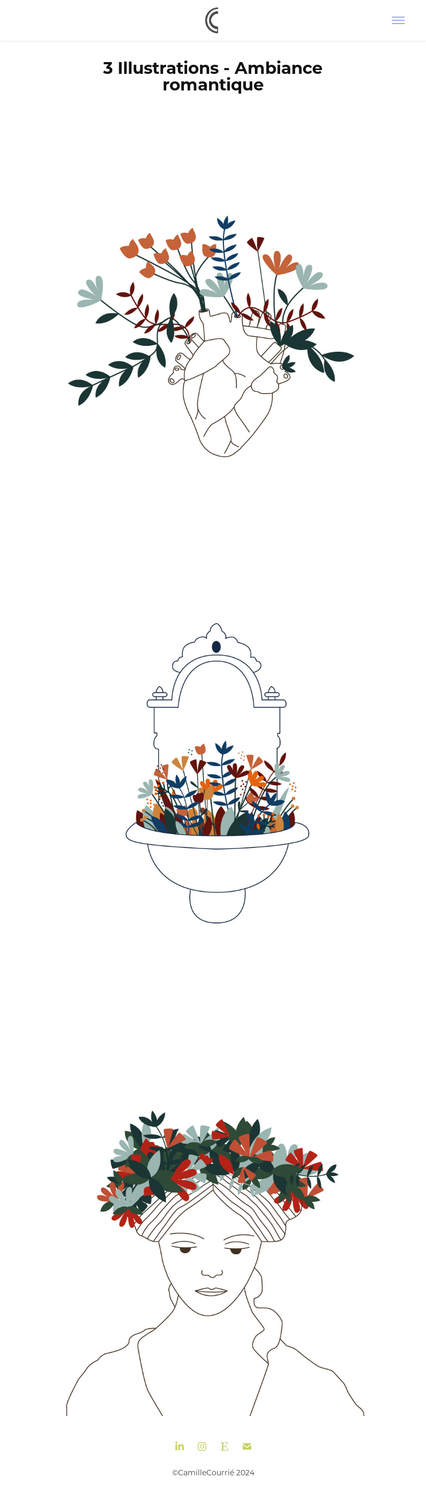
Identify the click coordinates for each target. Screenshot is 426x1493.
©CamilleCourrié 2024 (213, 1472)
